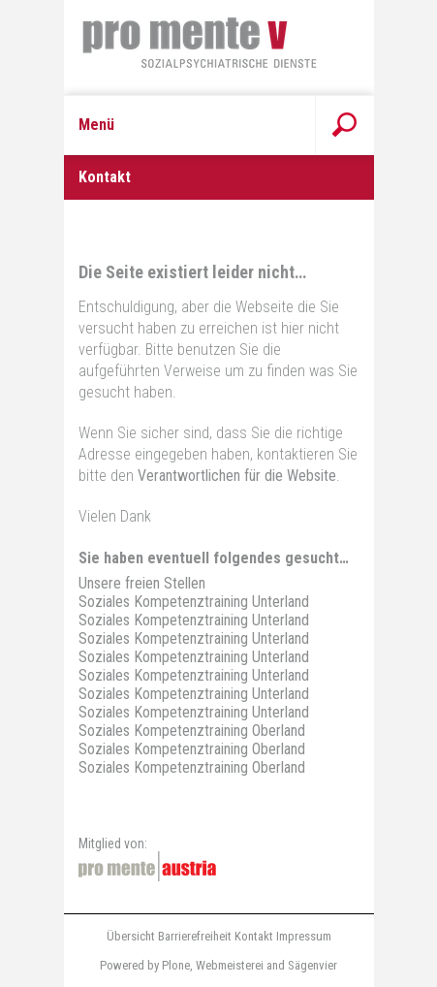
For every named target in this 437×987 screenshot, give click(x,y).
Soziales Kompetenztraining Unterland (193, 601)
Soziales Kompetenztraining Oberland (191, 730)
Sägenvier (312, 965)
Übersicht (131, 936)
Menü (96, 124)
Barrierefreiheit (195, 936)
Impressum (303, 936)
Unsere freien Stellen (141, 583)
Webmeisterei (230, 965)
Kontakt (253, 936)
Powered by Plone (145, 965)
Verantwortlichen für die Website (237, 475)
